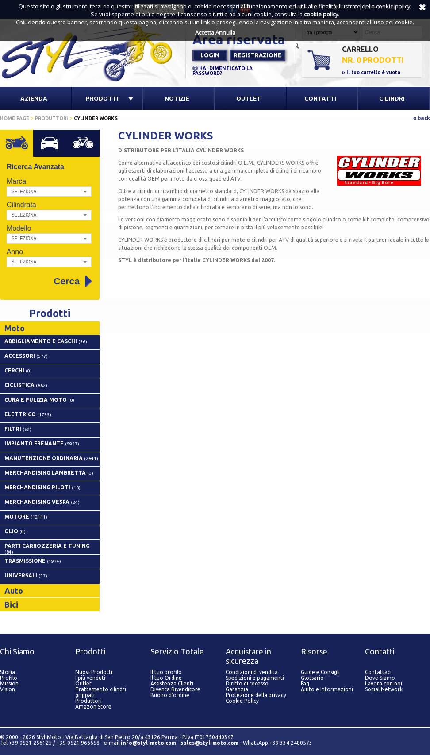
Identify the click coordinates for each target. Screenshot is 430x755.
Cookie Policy (242, 701)
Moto (22, 146)
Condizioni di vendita (252, 672)
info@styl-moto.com (148, 743)
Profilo (8, 678)
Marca (16, 181)
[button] (49, 191)
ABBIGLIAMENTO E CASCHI (45, 341)
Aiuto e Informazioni (327, 689)
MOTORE (25, 516)
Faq (305, 683)
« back (421, 118)
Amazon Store (93, 706)
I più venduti (90, 678)
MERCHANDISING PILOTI (42, 487)
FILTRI (17, 429)
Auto (55, 146)
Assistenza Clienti (171, 683)
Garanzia (237, 689)
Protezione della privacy (256, 695)
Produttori (51, 118)
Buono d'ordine (169, 695)
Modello (19, 228)
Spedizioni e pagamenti (255, 678)
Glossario (312, 678)
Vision (7, 689)
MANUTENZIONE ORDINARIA (51, 458)
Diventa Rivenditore (175, 689)
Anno (15, 252)
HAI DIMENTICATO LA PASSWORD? (222, 71)
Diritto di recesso (247, 683)
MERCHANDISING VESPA (42, 502)
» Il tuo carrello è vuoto (371, 72)
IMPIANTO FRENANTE (41, 443)
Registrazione (257, 55)
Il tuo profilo (166, 672)
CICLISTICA (25, 385)
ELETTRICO (27, 414)
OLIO (15, 531)
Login (209, 55)
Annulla (225, 32)
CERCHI (18, 370)
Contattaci (378, 672)
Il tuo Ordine (166, 678)
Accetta (204, 32)
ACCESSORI (26, 356)
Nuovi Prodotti (93, 672)
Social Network (384, 689)
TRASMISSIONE (32, 561)
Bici (88, 146)
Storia (7, 672)
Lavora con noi (383, 683)
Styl (93, 52)
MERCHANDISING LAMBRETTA (48, 473)
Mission (9, 683)
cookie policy (321, 14)
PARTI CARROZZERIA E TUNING (47, 548)
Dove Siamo (380, 678)
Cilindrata (21, 205)
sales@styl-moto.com (209, 743)
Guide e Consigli (320, 672)
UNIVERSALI (25, 575)
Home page (14, 118)
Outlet (83, 683)
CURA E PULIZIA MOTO (39, 400)
